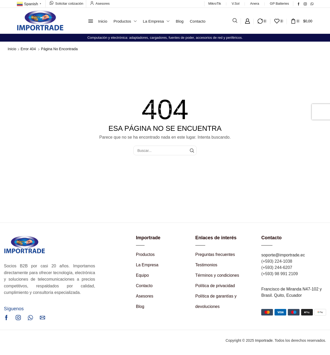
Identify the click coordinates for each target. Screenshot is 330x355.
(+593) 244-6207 (276, 267)
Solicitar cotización (69, 3)
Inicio (12, 49)
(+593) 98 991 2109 (279, 274)
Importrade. (264, 340)
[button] (90, 21)
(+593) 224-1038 (276, 261)
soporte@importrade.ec (283, 255)
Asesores (103, 3)
